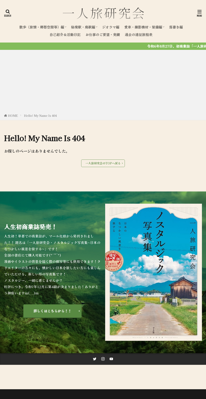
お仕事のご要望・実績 (102, 34)
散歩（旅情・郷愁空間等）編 (41, 27)
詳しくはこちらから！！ (52, 310)
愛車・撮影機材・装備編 (143, 27)
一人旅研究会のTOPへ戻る (103, 163)
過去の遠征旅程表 (138, 34)
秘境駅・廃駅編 (83, 27)
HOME (13, 115)
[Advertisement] (103, 82)
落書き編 (176, 27)
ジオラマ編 (110, 27)
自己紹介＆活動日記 (65, 34)
